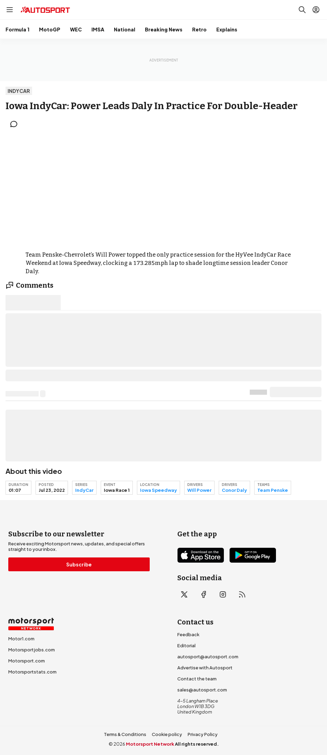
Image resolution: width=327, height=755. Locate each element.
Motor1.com (21, 638)
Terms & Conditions (125, 734)
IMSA (97, 29)
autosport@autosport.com (207, 656)
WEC (76, 29)
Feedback (188, 634)
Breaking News (163, 29)
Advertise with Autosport (204, 667)
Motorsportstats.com (32, 672)
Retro (199, 29)
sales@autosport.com (202, 689)
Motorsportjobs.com (31, 649)
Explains (226, 29)
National (124, 29)
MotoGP (49, 29)
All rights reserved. (197, 744)
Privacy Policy (203, 734)
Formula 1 (17, 29)
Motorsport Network (150, 744)
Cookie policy (167, 734)
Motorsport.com (26, 660)
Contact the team (197, 678)
